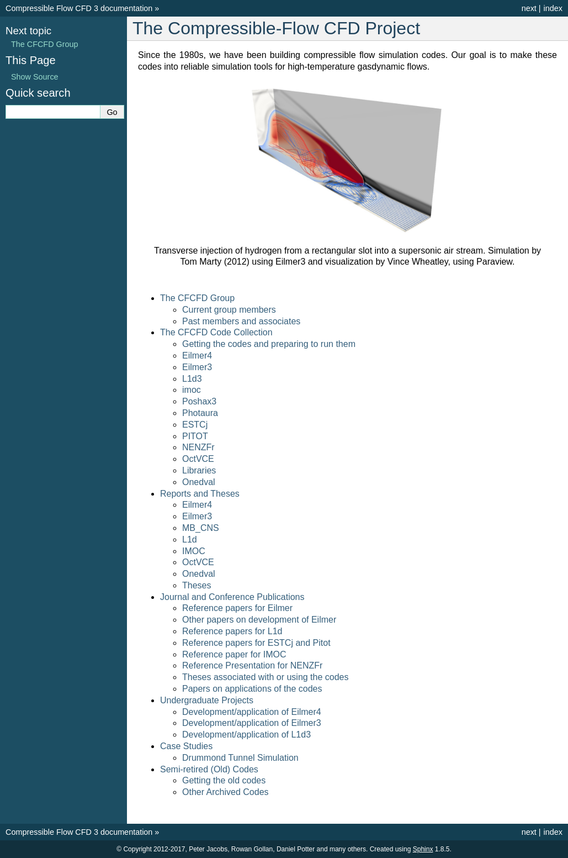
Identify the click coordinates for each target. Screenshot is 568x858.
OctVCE (198, 459)
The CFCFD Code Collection (216, 332)
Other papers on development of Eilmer (259, 619)
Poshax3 (199, 401)
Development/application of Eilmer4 (251, 712)
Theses (196, 585)
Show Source (35, 76)
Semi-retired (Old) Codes (209, 769)
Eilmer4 (197, 355)
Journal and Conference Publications (232, 597)
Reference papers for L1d (232, 631)
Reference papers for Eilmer (237, 608)
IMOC (193, 551)
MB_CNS (200, 528)
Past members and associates (241, 321)
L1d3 (192, 378)
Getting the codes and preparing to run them (268, 344)
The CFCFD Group (197, 298)
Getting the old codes (224, 780)
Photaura (200, 413)
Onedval (198, 482)
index (553, 8)
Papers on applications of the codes (252, 688)
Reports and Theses (200, 493)
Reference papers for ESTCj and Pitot (256, 643)
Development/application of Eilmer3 (251, 723)
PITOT (195, 436)
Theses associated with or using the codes (265, 677)
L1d (189, 539)
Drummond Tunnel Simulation (240, 757)
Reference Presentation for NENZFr (252, 665)
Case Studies (186, 746)
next (529, 8)
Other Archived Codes (225, 792)
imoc (191, 389)
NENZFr (198, 447)
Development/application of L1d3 (246, 734)
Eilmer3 (197, 367)
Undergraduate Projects (206, 700)
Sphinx (423, 849)
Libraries (199, 470)
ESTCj (195, 424)
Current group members (229, 309)
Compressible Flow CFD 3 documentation (79, 8)
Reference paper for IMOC (234, 654)
